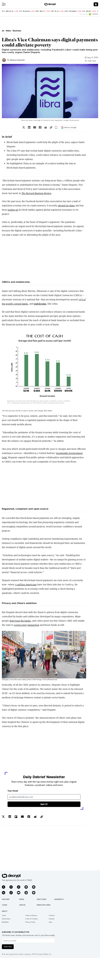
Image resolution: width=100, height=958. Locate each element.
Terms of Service (31, 915)
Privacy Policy (30, 922)
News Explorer (43, 905)
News (21, 899)
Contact (52, 915)
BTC (3, 11)
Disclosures (6, 919)
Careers (51, 919)
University (59, 899)
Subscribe (8, 947)
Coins (4, 905)
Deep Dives (41, 899)
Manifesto (5, 922)
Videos (22, 905)
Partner (5, 899)
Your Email (13, 791)
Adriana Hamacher (17, 60)
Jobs (50, 922)
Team (4, 915)
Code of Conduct (31, 919)
